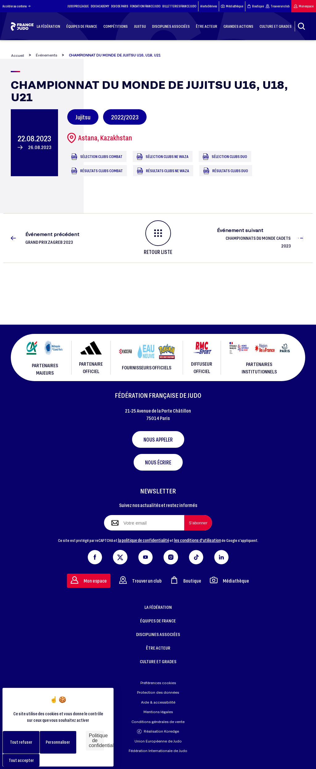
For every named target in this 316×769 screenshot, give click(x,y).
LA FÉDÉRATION (158, 607)
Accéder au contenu (16, 6)
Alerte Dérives (208, 6)
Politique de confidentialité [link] (96, 740)
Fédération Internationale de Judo (158, 751)
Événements (46, 55)
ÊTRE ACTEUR (158, 648)
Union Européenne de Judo (158, 741)
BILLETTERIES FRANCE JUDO (179, 6)
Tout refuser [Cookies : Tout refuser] (21, 742)
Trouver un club (277, 6)
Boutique (255, 6)
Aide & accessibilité (158, 702)
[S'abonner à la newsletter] (198, 522)
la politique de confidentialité (143, 540)
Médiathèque (232, 6)
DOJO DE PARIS (119, 6)
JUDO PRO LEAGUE (78, 6)
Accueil (17, 55)
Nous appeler (158, 439)
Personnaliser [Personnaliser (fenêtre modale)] (58, 742)
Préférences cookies (158, 683)
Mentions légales (158, 712)
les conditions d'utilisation (197, 540)
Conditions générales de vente (158, 722)
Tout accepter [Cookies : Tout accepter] (21, 760)
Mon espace (304, 6)
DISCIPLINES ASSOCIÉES (158, 634)
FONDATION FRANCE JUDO (145, 6)
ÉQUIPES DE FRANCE (158, 620)
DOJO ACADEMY (100, 6)
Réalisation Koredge (158, 731)
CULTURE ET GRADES (158, 661)
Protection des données (158, 692)
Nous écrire (158, 462)
